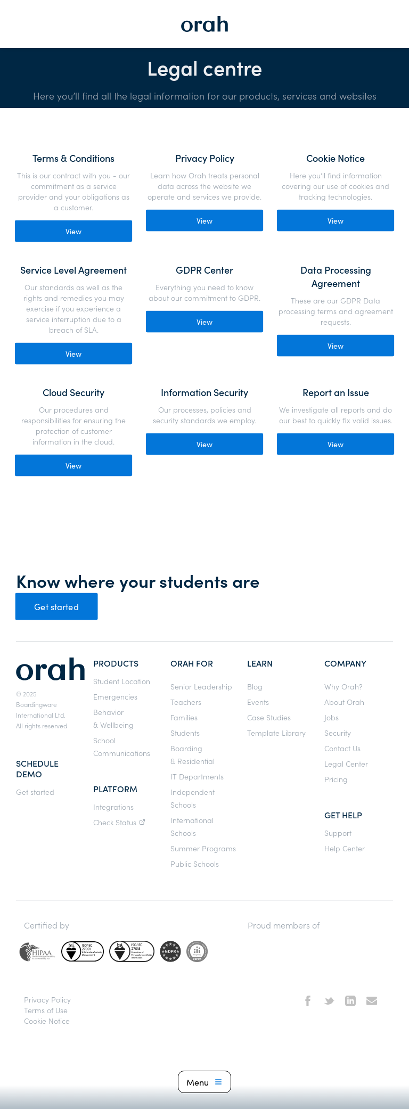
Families (184, 717)
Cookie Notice (47, 1020)
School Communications (121, 746)
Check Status (120, 822)
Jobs (331, 717)
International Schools (192, 826)
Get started (56, 606)
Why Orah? (343, 686)
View (74, 231)
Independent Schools (192, 798)
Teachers (185, 701)
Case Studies (269, 717)
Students (185, 732)
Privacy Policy (47, 999)
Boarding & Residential (192, 754)
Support (337, 832)
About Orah (344, 701)
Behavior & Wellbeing (113, 718)
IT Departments (197, 776)
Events (258, 701)
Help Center (344, 848)
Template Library (276, 732)
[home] (204, 24)
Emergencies (115, 696)
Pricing (336, 779)
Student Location (121, 681)
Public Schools (194, 863)
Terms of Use (46, 1010)
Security (337, 732)
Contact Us (342, 748)
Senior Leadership (201, 686)
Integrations (113, 806)
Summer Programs (203, 848)
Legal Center (346, 763)
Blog (255, 686)
